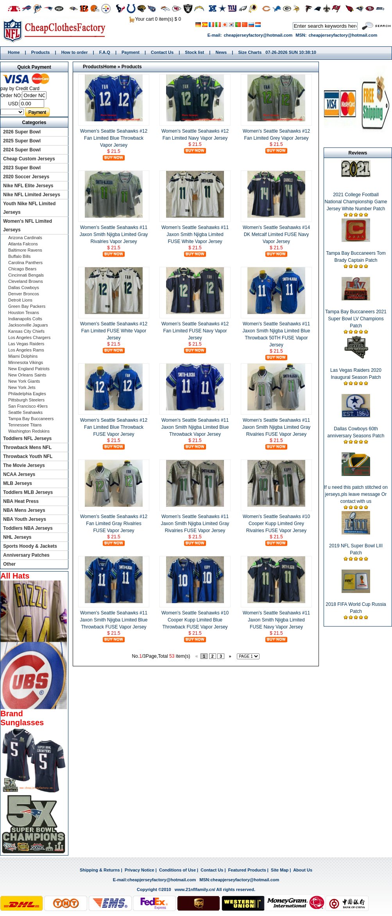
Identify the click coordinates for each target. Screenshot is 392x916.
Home (57, 30)
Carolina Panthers (25, 262)
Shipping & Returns (100, 870)
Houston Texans (23, 312)
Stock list (194, 52)
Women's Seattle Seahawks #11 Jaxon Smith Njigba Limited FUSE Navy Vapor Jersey (276, 620)
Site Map (279, 870)
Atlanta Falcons (23, 243)
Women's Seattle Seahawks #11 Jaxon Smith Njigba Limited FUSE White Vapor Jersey (195, 234)
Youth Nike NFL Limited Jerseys (29, 208)
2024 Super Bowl (22, 150)
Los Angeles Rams (26, 350)
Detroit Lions (20, 300)
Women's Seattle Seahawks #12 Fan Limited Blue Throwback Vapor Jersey (113, 138)
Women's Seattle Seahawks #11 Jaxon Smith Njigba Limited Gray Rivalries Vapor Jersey (114, 234)
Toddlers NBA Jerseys (28, 528)
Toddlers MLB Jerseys (28, 492)
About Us (302, 870)
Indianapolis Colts (25, 318)
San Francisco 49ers (28, 406)
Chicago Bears (22, 268)
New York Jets (22, 387)
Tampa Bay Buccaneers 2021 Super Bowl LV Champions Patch (356, 318)
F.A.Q (104, 52)
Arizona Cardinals (25, 237)
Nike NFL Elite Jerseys (28, 185)
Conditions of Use (177, 870)
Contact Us (162, 52)
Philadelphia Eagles (27, 393)
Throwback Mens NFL (27, 447)
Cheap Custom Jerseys (29, 159)
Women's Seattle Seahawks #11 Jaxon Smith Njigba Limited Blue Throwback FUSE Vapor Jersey (114, 620)
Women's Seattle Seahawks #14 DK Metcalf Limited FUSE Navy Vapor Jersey (276, 234)
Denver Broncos (23, 293)
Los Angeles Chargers (29, 337)
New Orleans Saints (27, 375)
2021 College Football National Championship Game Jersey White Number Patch (355, 201)
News (221, 52)
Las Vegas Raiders (26, 343)
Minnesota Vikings (25, 362)
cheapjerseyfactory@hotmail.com (258, 35)
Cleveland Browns (25, 281)
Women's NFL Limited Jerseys (27, 225)
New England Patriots (29, 368)
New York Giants (24, 381)
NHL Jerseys (17, 537)
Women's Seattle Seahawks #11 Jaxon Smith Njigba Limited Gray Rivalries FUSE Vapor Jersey (276, 427)
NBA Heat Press (21, 501)
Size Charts (249, 52)
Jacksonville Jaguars (28, 325)
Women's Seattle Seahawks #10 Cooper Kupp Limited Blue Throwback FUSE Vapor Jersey (195, 620)
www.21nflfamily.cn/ (195, 889)
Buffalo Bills (19, 256)
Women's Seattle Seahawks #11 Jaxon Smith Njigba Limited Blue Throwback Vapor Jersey (195, 427)
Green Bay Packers (26, 306)
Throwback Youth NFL (27, 456)
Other (9, 564)
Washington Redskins (29, 431)
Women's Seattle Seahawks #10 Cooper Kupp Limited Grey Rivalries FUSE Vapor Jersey (276, 523)
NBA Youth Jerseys (24, 519)
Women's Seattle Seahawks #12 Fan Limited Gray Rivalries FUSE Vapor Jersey (113, 523)
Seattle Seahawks (25, 412)
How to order (74, 52)
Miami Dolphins (23, 356)
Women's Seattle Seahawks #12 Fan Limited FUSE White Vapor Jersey (113, 331)
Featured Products (247, 870)
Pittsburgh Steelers (26, 400)
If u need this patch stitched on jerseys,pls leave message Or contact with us (356, 494)
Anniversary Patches (26, 555)
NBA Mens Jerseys (24, 510)
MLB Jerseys (17, 483)
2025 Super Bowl (22, 141)
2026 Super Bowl (22, 132)
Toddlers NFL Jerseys (27, 438)
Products (40, 52)
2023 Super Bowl (22, 167)
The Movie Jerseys (24, 465)
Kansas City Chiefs (26, 331)
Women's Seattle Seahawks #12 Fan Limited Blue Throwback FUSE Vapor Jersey (113, 427)
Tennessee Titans (25, 424)
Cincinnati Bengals (26, 275)
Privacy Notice (139, 870)
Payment (131, 52)
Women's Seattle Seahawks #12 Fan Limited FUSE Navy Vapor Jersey (195, 331)
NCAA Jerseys (19, 474)
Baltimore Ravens (25, 250)
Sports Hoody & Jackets (30, 546)
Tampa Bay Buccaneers (31, 418)
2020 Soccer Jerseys (26, 176)
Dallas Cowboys (23, 287)
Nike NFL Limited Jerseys (31, 194)
